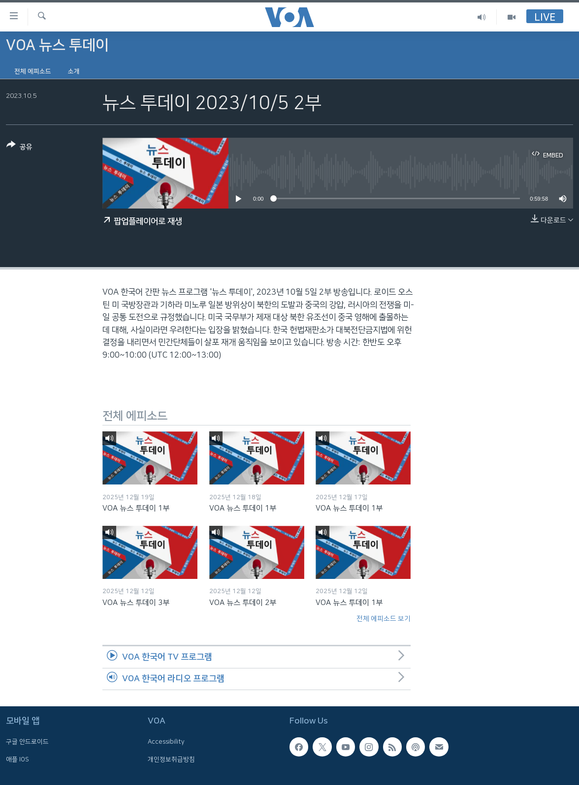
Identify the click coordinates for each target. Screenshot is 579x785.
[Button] (19, 148)
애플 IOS (17, 759)
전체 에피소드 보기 (383, 619)
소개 (74, 71)
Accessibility (166, 742)
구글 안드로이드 (27, 742)
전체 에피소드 (32, 71)
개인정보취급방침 (171, 759)
